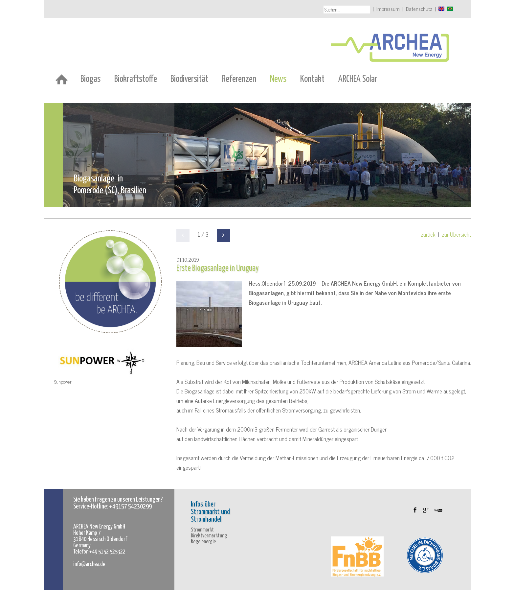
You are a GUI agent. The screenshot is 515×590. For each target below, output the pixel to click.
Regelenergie (203, 542)
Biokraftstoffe (135, 79)
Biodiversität (189, 79)
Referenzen (239, 79)
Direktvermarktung (209, 536)
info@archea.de (89, 564)
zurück (428, 234)
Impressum (388, 8)
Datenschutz (419, 8)
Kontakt (312, 79)
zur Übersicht (456, 234)
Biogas (90, 79)
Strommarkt (202, 530)
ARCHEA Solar (357, 79)
